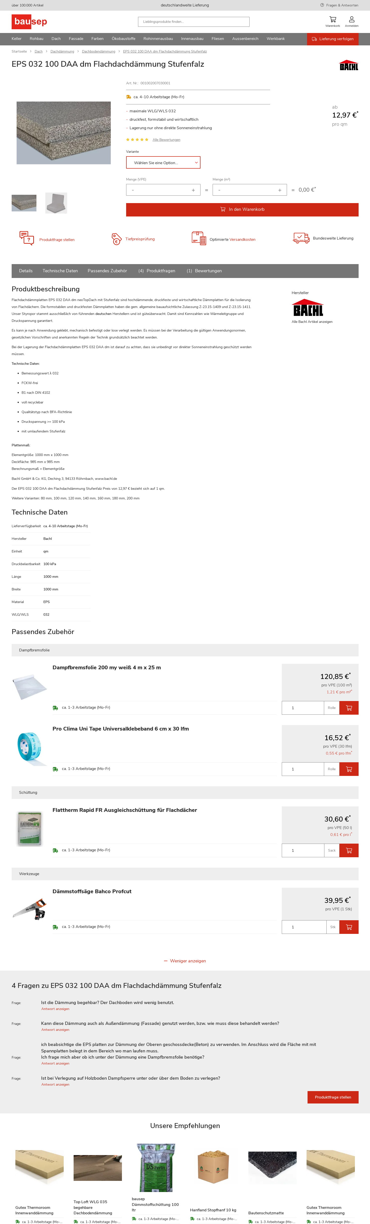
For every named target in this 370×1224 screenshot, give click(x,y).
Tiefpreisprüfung (140, 239)
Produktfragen (156, 271)
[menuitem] (17, 39)
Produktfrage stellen (57, 240)
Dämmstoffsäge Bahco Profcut (92, 891)
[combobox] (194, 22)
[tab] (185, 1003)
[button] (106, 133)
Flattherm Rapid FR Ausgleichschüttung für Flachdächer (125, 810)
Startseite (19, 51)
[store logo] (37, 21)
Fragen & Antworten (342, 5)
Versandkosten (242, 239)
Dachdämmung (62, 51)
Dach (39, 51)
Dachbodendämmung (98, 51)
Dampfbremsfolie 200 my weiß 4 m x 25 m (107, 667)
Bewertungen (203, 271)
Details (26, 271)
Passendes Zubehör (107, 271)
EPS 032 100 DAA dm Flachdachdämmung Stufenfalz (165, 51)
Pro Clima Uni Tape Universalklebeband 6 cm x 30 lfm (121, 729)
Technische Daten (60, 271)
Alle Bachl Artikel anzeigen (312, 321)
